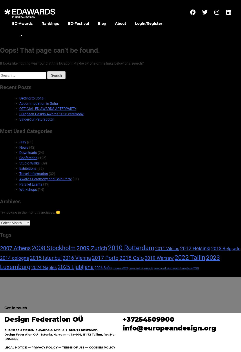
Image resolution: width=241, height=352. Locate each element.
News (23, 147)
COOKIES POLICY (102, 347)
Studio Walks (29, 163)
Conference (28, 158)
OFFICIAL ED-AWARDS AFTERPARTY (47, 109)
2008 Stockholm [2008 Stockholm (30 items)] (54, 248)
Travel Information (33, 174)
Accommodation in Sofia (38, 103)
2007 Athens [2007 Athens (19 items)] (15, 248)
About (120, 24)
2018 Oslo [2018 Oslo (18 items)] (131, 258)
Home (14, 35)
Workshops (28, 190)
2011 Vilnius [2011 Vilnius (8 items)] (167, 248)
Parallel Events (30, 184)
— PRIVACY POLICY (42, 347)
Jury (22, 142)
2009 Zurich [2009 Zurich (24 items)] (92, 248)
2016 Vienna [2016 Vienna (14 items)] (77, 258)
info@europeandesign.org (169, 328)
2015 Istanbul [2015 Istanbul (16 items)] (46, 258)
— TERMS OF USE (71, 347)
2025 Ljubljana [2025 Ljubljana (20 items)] (76, 267)
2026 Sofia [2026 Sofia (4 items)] (103, 268)
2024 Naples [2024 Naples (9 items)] (44, 267)
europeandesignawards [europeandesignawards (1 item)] (141, 268)
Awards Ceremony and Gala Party (45, 179)
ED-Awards (22, 24)
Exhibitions (28, 168)
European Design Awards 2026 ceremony (51, 114)
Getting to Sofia (31, 98)
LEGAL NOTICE (15, 347)
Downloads (28, 153)
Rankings (50, 24)
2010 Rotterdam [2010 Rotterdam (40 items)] (131, 248)
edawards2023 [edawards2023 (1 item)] (120, 268)
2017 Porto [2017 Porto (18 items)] (105, 258)
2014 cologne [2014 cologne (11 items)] (14, 258)
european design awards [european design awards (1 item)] (167, 268)
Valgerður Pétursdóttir (36, 119)
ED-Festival (78, 24)
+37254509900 (148, 319)
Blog (102, 24)
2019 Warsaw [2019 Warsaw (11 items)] (159, 258)
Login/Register (148, 24)
